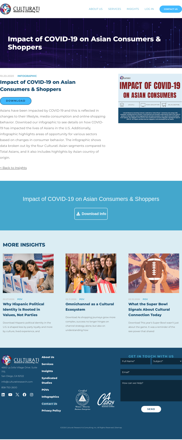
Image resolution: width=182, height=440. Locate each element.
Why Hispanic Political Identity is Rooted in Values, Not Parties (24, 310)
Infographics (50, 397)
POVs (45, 390)
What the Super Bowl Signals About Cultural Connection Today (149, 310)
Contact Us (171, 9)
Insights (133, 9)
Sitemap (118, 428)
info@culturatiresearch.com (17, 382)
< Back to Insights (14, 168)
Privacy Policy (51, 411)
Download (15, 100)
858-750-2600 (9, 388)
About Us (96, 9)
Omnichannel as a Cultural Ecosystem (90, 307)
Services (114, 9)
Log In (149, 9)
